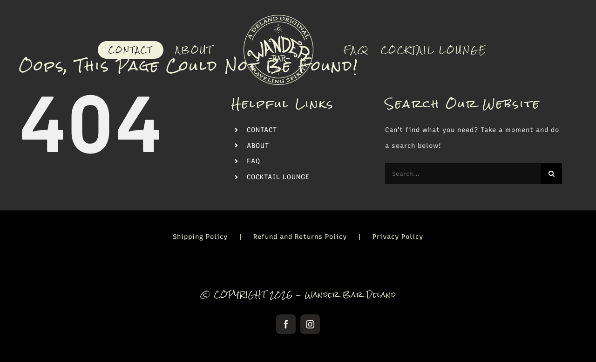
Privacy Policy (397, 237)
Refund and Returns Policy (300, 237)
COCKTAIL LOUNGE (278, 177)
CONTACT (262, 130)
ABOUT (258, 146)
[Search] (551, 173)
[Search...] (463, 173)
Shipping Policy (200, 237)
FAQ (253, 161)
